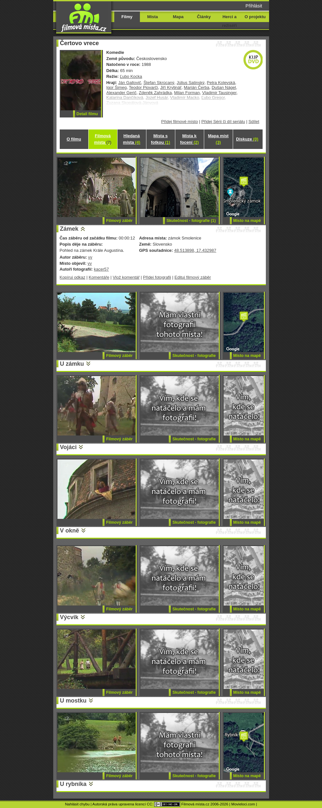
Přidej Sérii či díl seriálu (223, 121)
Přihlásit (253, 5)
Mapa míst (218, 139)
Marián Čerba (196, 87)
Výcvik (69, 617)
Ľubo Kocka (131, 76)
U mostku (73, 700)
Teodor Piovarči (143, 87)
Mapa (178, 16)
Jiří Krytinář (171, 87)
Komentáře (99, 277)
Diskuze (247, 139)
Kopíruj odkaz (72, 277)
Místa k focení (189, 139)
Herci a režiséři (229, 21)
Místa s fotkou (160, 139)
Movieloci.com (243, 804)
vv (90, 257)
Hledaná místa (131, 139)
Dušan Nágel (224, 87)
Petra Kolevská (221, 82)
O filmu (74, 139)
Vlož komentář (126, 277)
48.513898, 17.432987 (195, 250)
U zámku (72, 364)
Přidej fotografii (157, 277)
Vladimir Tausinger (219, 92)
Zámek (69, 229)
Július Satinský (190, 82)
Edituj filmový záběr (193, 277)
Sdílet (253, 121)
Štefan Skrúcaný (158, 82)
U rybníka (73, 784)
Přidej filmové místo (179, 121)
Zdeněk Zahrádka (155, 92)
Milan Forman (187, 92)
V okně (69, 530)
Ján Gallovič (129, 82)
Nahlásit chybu (77, 804)
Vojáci (68, 447)
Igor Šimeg (116, 87)
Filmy (126, 16)
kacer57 (101, 269)
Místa (152, 16)
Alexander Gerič (121, 92)
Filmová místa (102, 139)
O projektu (255, 16)
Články (204, 16)
